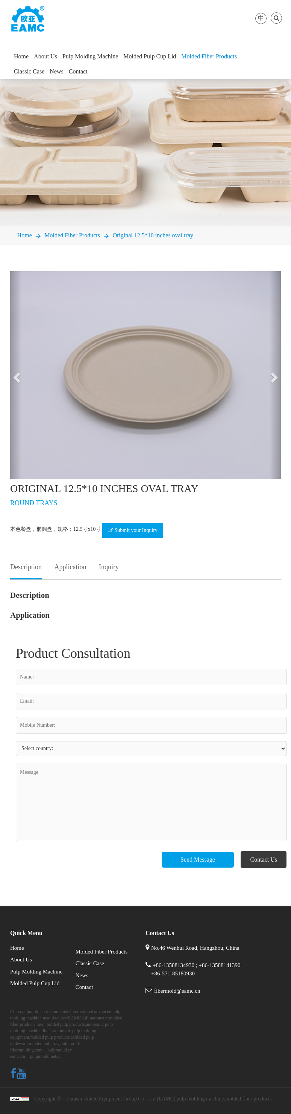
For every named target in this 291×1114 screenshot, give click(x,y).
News (56, 71)
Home (21, 56)
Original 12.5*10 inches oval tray (152, 235)
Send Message (197, 859)
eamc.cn (17, 1056)
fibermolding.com (26, 1050)
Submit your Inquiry (133, 530)
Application (70, 567)
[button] (15, 375)
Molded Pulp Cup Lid (149, 56)
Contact (78, 71)
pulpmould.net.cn (46, 1056)
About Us (45, 56)
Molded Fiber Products (209, 56)
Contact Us (263, 859)
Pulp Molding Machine (90, 56)
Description (26, 567)
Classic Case (29, 71)
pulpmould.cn (59, 1050)
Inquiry (109, 567)
